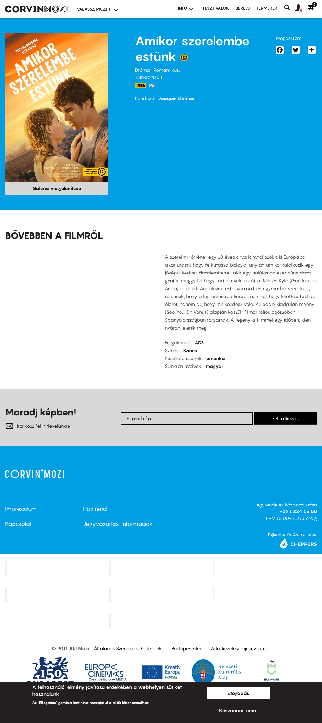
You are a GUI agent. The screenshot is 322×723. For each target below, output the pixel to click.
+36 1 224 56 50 (298, 511)
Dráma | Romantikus (157, 70)
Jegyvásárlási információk (118, 524)
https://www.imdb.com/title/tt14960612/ (140, 85)
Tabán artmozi (266, 594)
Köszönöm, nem (237, 710)
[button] (301, 8)
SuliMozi (162, 594)
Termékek (267, 8)
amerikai (216, 358)
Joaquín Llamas (176, 98)
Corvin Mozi (58, 567)
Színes (190, 350)
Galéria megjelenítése (56, 188)
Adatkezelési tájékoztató (238, 648)
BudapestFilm (186, 648)
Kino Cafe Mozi (161, 567)
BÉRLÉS (243, 8)
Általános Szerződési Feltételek (128, 648)
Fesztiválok (216, 8)
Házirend (95, 509)
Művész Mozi (266, 567)
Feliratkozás (285, 418)
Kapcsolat (18, 524)
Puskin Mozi (58, 594)
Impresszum (20, 509)
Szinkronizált (149, 77)
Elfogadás (238, 693)
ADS (199, 342)
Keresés (289, 7)
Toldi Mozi (161, 621)
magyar (214, 366)
